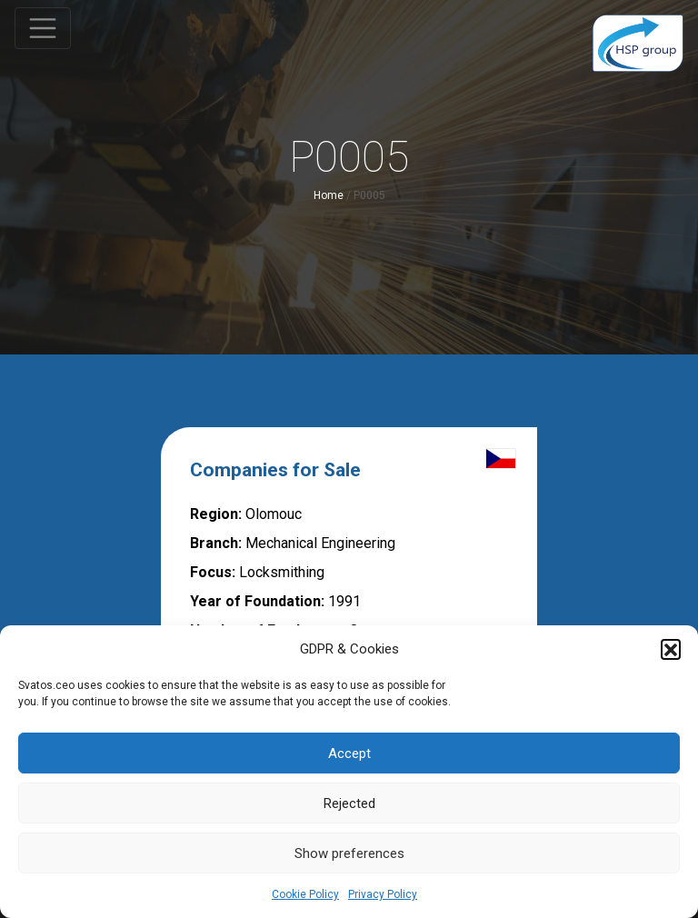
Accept (349, 753)
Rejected (349, 803)
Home (329, 195)
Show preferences (349, 853)
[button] (671, 649)
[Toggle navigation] (43, 28)
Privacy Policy (382, 894)
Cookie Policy (305, 894)
